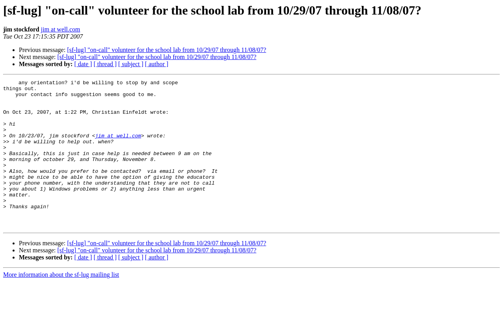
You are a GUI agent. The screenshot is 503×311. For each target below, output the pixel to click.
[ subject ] (130, 64)
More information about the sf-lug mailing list (61, 304)
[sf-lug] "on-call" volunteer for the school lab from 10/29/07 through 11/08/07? (166, 49)
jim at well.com (60, 29)
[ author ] (157, 64)
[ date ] (83, 64)
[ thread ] (105, 64)
